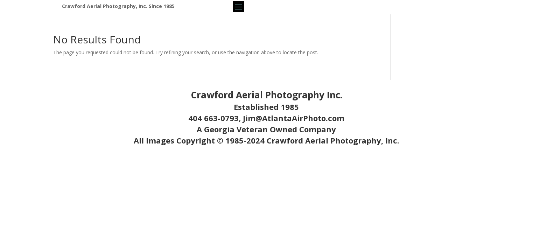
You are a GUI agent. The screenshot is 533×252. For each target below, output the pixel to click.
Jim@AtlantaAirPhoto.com (293, 118)
